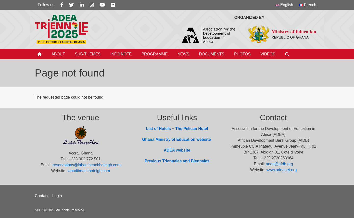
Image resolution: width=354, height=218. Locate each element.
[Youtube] (102, 5)
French (307, 5)
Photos (242, 54)
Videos (267, 54)
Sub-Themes (88, 54)
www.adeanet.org (281, 170)
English (284, 5)
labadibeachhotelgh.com (88, 171)
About (58, 54)
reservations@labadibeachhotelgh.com (87, 165)
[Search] (287, 54)
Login (57, 196)
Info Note (121, 54)
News (183, 54)
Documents (211, 54)
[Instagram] (92, 5)
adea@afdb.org (279, 164)
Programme (154, 54)
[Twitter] (71, 5)
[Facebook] (61, 5)
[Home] (39, 54)
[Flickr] (113, 5)
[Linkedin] (82, 5)
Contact (41, 196)
